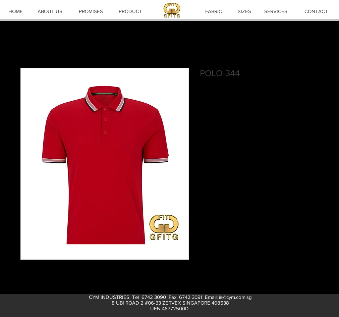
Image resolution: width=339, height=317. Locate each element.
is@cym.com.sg (235, 297)
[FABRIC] (213, 11)
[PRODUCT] (130, 11)
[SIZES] (244, 11)
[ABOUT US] (50, 11)
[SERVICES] (276, 11)
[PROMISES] (91, 11)
